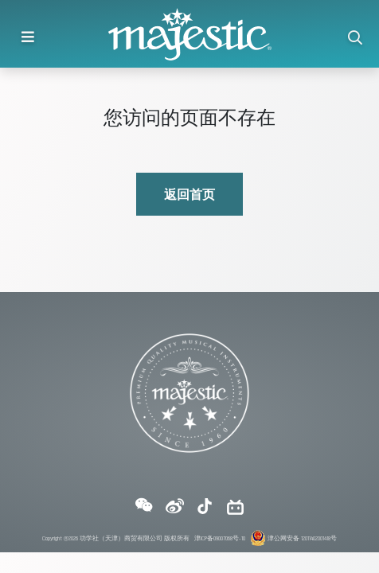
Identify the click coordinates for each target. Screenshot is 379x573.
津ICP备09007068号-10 (219, 538)
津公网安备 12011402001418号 (293, 538)
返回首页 (189, 193)
